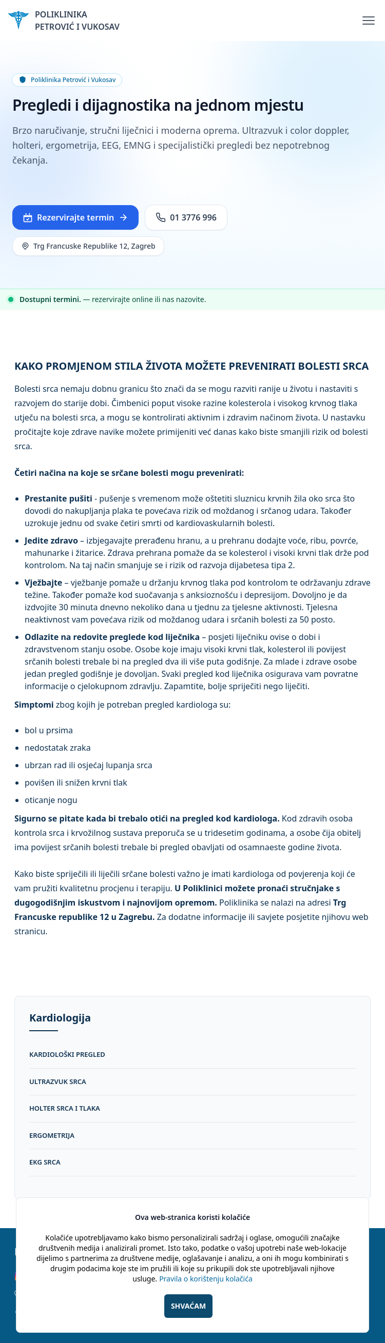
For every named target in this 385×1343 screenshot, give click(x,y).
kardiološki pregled (67, 1054)
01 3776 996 (186, 217)
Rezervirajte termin (75, 217)
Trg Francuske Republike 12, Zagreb (88, 246)
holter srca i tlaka (64, 1108)
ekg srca (45, 1162)
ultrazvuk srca (57, 1081)
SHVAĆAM (188, 1306)
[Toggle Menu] (368, 20)
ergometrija (51, 1135)
